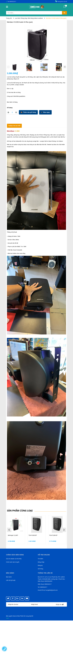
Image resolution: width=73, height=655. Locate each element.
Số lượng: (10, 107)
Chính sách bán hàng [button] (15, 555)
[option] (14, 67)
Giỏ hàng (40, 569)
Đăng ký (40, 565)
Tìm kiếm (40, 559)
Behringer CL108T (13, 535)
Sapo (7, 618)
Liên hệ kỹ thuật (10, 580)
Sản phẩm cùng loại (20, 510)
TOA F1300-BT (53, 535)
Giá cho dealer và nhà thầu (14, 559)
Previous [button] (8, 67)
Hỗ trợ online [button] (44, 555)
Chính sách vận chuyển (12, 562)
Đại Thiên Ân (21, 616)
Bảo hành (9, 577)
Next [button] (64, 67)
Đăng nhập (41, 562)
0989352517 (12, 1)
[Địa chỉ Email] (40, 604)
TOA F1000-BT (33, 535)
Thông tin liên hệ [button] (45, 573)
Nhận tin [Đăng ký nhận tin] (59, 604)
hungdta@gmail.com (51, 590)
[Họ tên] (17, 604)
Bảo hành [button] (10, 573)
